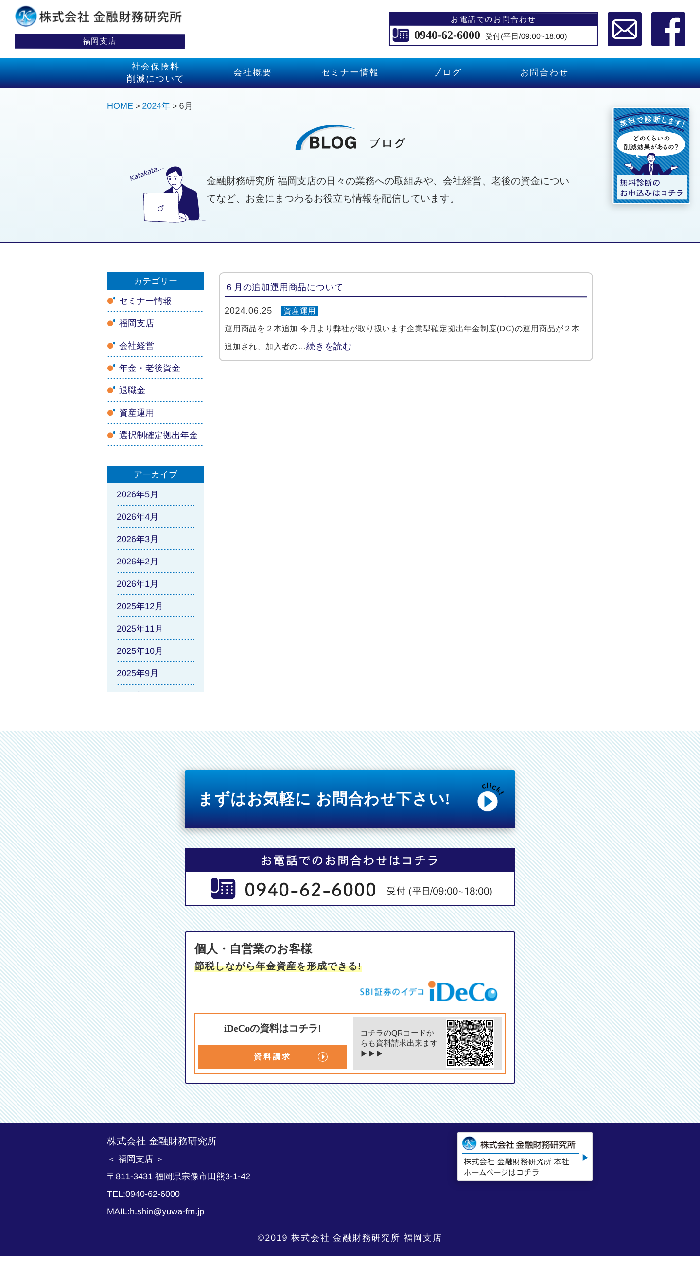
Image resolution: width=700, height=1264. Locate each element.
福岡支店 (136, 323)
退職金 (132, 390)
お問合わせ (544, 72)
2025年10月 (140, 651)
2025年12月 (140, 606)
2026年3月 (137, 539)
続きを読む (329, 346)
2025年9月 (137, 673)
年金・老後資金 (149, 368)
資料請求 (272, 1057)
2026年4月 (137, 517)
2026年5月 (137, 494)
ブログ (447, 72)
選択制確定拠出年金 (158, 435)
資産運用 (299, 311)
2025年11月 (140, 628)
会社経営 (136, 346)
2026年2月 (137, 561)
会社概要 (252, 72)
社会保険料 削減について (156, 73)
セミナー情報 (350, 72)
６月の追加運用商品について (284, 287)
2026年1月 (137, 584)
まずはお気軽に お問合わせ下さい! (352, 797)
